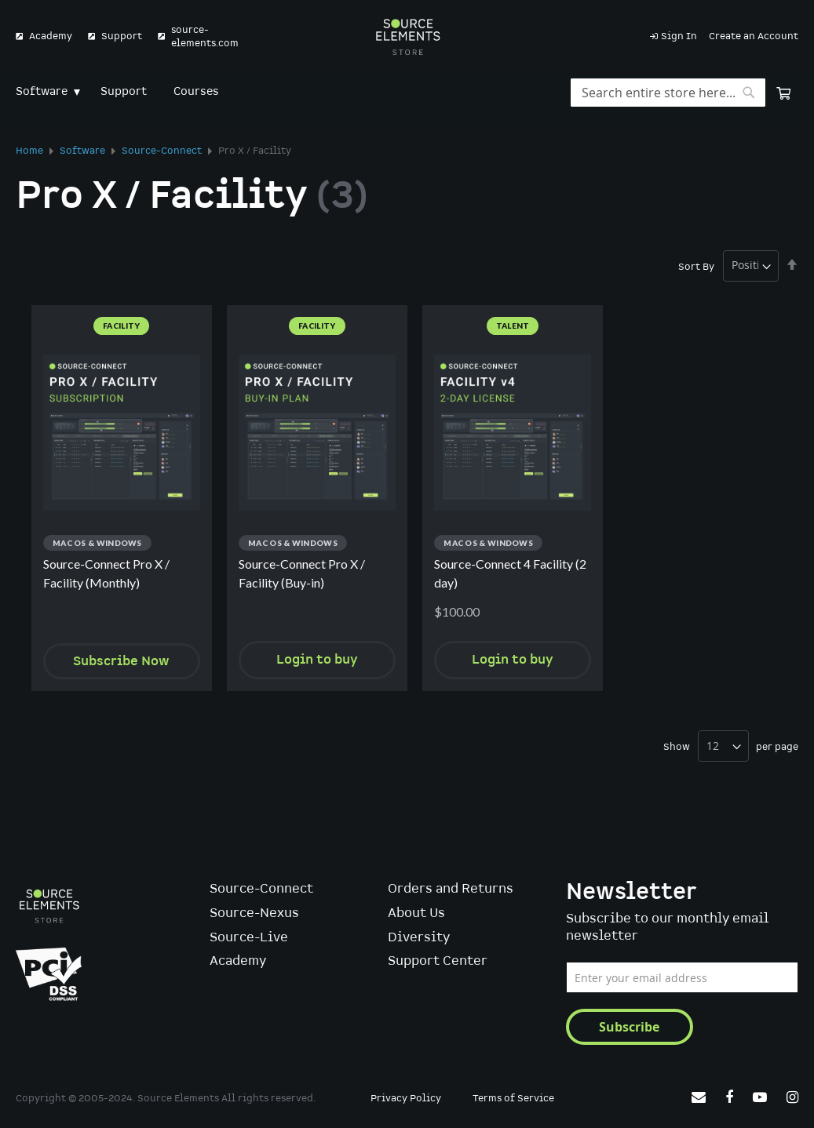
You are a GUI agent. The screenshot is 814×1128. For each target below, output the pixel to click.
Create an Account (753, 36)
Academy (50, 36)
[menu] (407, 92)
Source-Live (249, 937)
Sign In (679, 36)
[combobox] (668, 92)
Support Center (437, 961)
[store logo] (407, 37)
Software (84, 151)
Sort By (696, 266)
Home (31, 151)
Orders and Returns (450, 889)
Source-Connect (163, 151)
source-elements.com (205, 37)
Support (121, 36)
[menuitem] (44, 92)
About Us (416, 913)
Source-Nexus (254, 913)
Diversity (419, 937)
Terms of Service (513, 1098)
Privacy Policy (405, 1098)
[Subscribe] (629, 1027)
